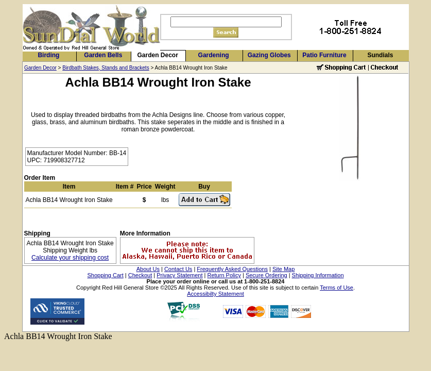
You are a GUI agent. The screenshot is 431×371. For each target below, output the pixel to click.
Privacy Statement (179, 275)
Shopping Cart (105, 275)
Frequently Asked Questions (232, 269)
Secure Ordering (266, 275)
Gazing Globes (269, 55)
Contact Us (178, 269)
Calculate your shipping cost (70, 257)
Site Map (283, 269)
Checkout (140, 275)
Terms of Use (336, 287)
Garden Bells (103, 55)
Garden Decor (157, 55)
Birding (48, 55)
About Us (148, 269)
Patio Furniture (324, 55)
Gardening (213, 55)
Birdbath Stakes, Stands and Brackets (105, 68)
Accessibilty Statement (215, 294)
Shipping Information (318, 275)
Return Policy (224, 275)
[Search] (226, 21)
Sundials (380, 55)
